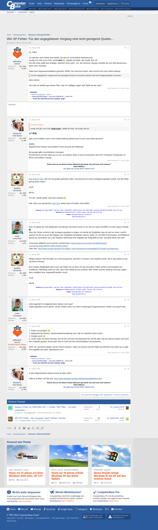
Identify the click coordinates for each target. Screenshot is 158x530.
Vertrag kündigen (58, 518)
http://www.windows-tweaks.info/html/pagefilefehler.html (78, 378)
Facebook (50, 509)
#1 (128, 48)
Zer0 (16, 421)
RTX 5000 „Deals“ (46, 8)
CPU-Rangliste (107, 8)
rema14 (121, 420)
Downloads (59, 3)
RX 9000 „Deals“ (61, 8)
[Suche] (125, 3)
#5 (128, 254)
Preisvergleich (73, 3)
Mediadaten (29, 518)
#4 (128, 222)
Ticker (32, 3)
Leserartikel (22, 12)
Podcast (33, 8)
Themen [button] (48, 3)
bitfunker (12, 43)
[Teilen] (125, 47)
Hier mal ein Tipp (36, 179)
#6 (128, 300)
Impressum (11, 518)
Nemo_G (121, 409)
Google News (67, 509)
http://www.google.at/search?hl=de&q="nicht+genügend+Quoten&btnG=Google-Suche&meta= (78, 248)
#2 (128, 120)
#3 (128, 174)
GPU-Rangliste (93, 8)
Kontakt (20, 518)
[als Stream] (40, 94)
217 (54, 482)
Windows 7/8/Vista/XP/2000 (41, 421)
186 (11, 480)
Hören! (33, 94)
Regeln (32, 12)
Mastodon (97, 509)
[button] (15, 12)
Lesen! (48, 94)
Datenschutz (11, 521)
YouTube (118, 509)
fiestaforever (19, 413)
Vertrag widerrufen (43, 518)
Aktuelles (10, 12)
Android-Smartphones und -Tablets (49, 413)
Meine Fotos (89, 169)
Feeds (12, 509)
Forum (86, 3)
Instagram (82, 509)
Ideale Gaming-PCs (77, 8)
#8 (128, 369)
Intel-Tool (56, 203)
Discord (24, 509)
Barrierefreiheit (72, 518)
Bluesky (37, 509)
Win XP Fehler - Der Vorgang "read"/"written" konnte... (41, 418)
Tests (39, 3)
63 (96, 482)
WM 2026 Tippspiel (124, 8)
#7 (128, 326)
